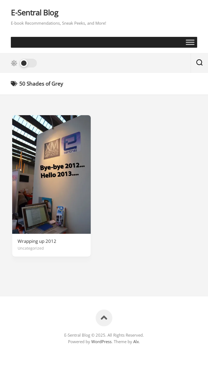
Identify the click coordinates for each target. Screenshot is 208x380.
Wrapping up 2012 (37, 241)
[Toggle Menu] (190, 42)
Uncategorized (31, 248)
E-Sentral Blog (34, 12)
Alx (136, 341)
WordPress (101, 341)
